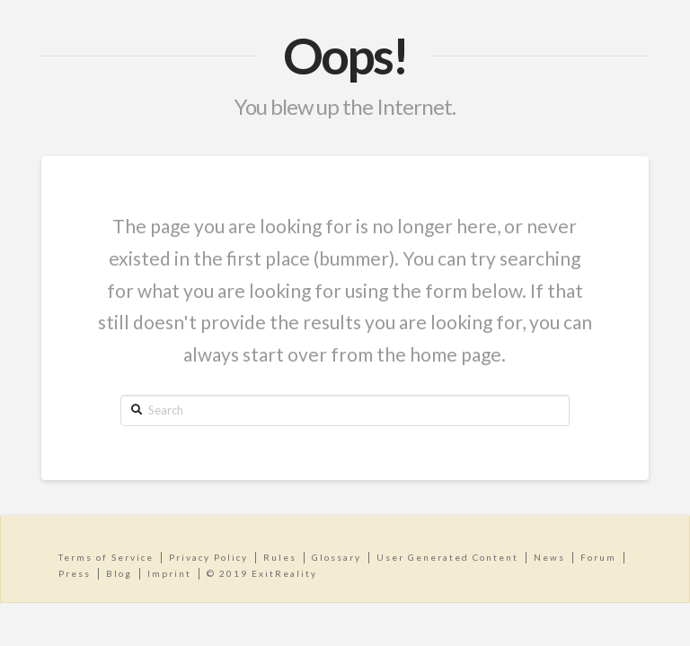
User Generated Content (447, 557)
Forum (598, 557)
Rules (279, 557)
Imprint (169, 573)
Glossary (336, 557)
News (549, 557)
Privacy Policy (208, 557)
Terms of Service (106, 557)
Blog (119, 573)
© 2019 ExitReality (262, 573)
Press (74, 573)
